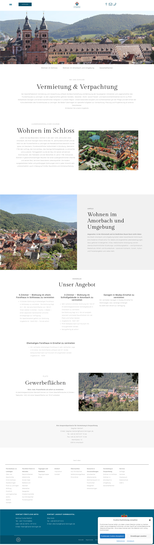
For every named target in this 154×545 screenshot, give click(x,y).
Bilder (40, 477)
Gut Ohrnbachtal (27, 497)
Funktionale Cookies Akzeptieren (112, 536)
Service (122, 468)
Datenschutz (121, 541)
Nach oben (77, 460)
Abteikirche (26, 477)
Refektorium (26, 483)
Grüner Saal (26, 480)
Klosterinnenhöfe (28, 494)
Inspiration (58, 471)
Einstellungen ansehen (138, 536)
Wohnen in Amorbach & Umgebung (107, 480)
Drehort (57, 468)
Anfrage (122, 471)
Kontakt (8, 502)
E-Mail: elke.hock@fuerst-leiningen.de (61, 524)
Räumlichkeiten (27, 474)
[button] (150, 520)
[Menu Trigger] (11, 4)
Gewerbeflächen (106, 68)
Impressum (130, 541)
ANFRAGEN (25, 4)
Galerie (8, 500)
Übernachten (75, 468)
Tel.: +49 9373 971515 (55, 521)
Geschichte (10, 477)
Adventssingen (92, 488)
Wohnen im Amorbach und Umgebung (78, 68)
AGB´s (121, 483)
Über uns (9, 474)
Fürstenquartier (27, 500)
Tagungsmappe (43, 474)
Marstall (25, 485)
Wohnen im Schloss (49, 68)
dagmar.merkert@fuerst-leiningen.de (79, 431)
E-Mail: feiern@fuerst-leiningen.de (28, 527)
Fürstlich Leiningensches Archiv (11, 494)
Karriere (122, 474)
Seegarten (25, 491)
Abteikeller (26, 488)
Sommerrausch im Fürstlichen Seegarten (93, 482)
